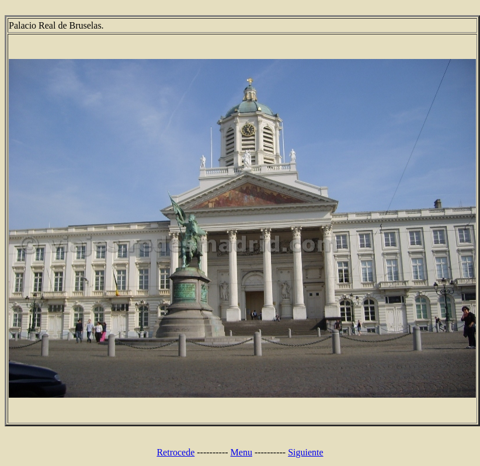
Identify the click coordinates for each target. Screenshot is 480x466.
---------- (212, 452)
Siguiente (305, 452)
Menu (241, 452)
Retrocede (175, 452)
